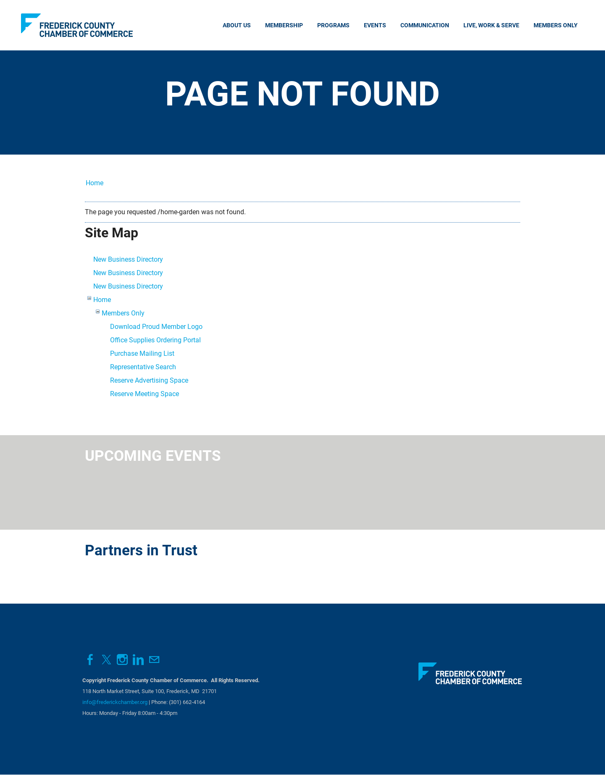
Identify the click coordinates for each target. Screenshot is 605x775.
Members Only (556, 25)
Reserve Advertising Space (149, 380)
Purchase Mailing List (142, 353)
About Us (237, 25)
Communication (424, 25)
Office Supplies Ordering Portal (155, 340)
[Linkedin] (138, 660)
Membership (284, 25)
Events (375, 25)
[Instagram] (122, 660)
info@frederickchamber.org (114, 702)
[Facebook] (90, 660)
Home (94, 183)
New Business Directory (128, 259)
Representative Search (143, 367)
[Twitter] (106, 660)
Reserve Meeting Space (144, 394)
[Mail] (154, 660)
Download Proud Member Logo (156, 327)
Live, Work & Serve (491, 25)
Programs (333, 25)
